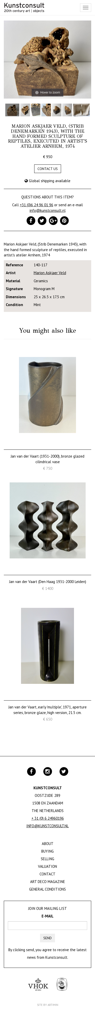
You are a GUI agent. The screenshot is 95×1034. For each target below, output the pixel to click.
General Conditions (47, 889)
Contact (47, 874)
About (47, 843)
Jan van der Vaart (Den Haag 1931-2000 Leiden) (47, 581)
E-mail (47, 916)
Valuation (47, 866)
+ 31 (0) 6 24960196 (47, 818)
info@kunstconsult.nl (48, 210)
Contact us (47, 168)
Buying (47, 851)
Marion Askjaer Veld (50, 272)
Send (47, 938)
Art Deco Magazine (47, 881)
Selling (47, 858)
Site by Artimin (47, 1005)
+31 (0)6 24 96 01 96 (36, 204)
